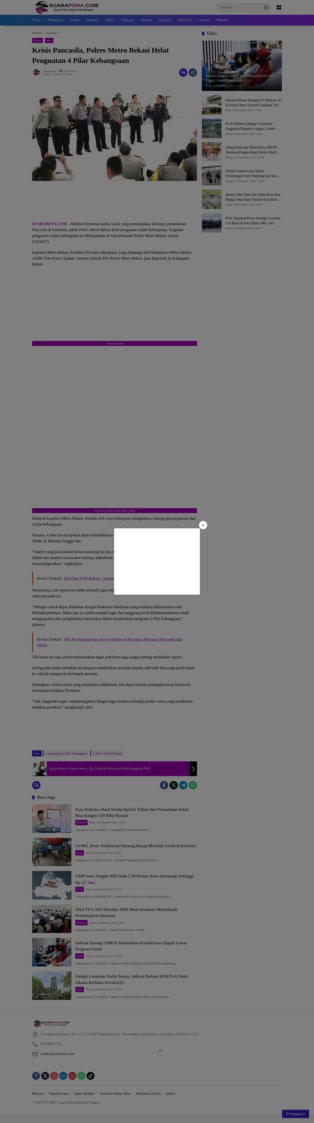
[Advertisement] (157, 561)
